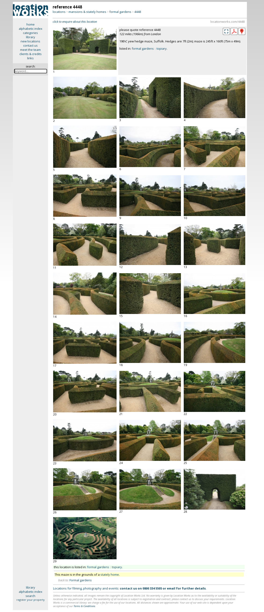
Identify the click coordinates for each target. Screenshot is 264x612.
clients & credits (30, 54)
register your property (30, 599)
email (171, 588)
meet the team (30, 50)
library (30, 37)
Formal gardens (81, 580)
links (30, 58)
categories (30, 33)
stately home (109, 574)
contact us (30, 45)
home (30, 24)
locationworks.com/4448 (227, 21)
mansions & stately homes (87, 12)
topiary (162, 48)
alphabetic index (30, 28)
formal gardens (120, 12)
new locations (30, 41)
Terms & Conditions (84, 606)
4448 (137, 12)
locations (59, 12)
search (30, 596)
